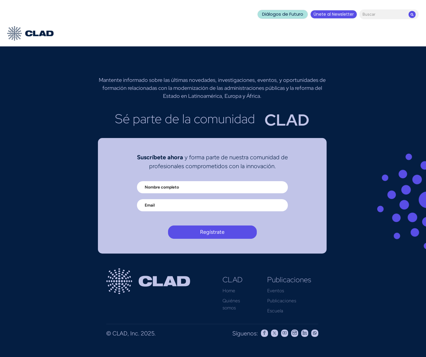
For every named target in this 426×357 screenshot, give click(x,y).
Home (228, 290)
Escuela (275, 311)
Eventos (275, 290)
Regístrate (212, 232)
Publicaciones (281, 301)
